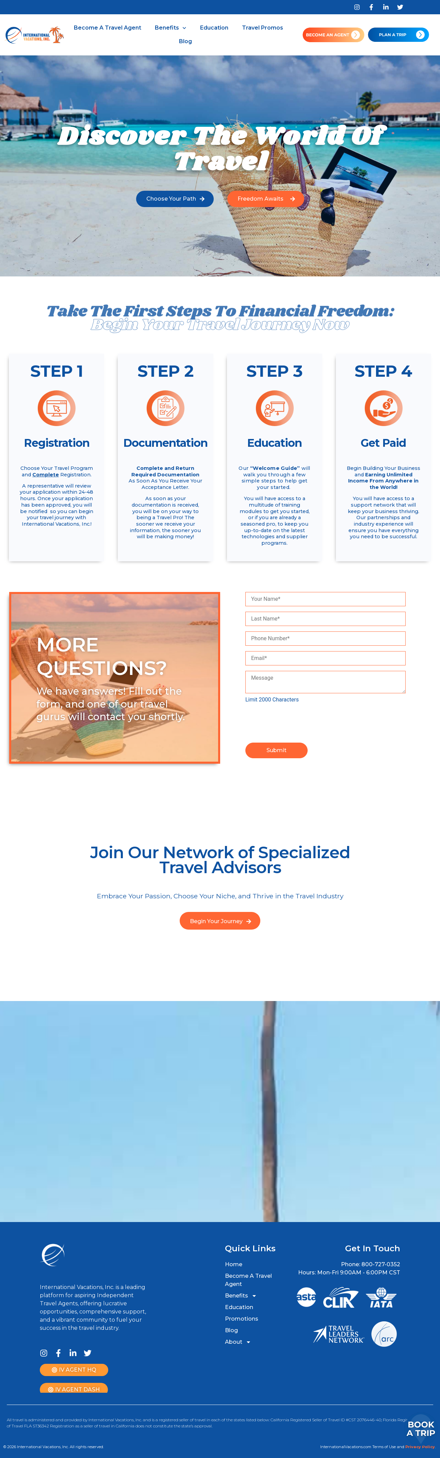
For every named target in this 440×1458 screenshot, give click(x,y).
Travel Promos (262, 27)
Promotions (241, 1319)
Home (233, 1264)
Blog (185, 41)
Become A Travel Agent (107, 27)
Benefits (170, 28)
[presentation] (297, 722)
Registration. (76, 475)
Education (214, 27)
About (238, 1342)
